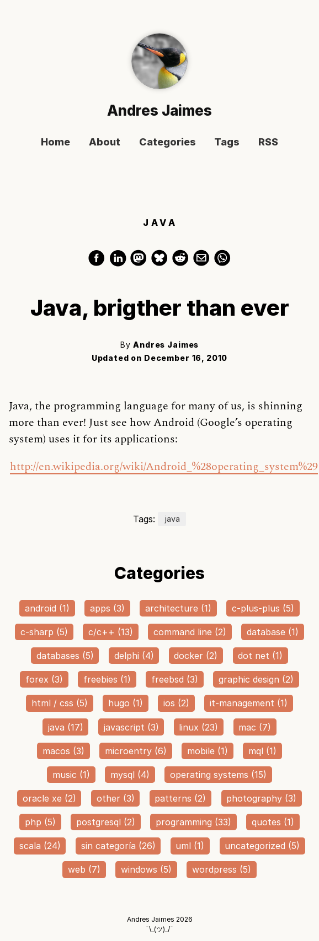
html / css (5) (59, 703)
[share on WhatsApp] (222, 262)
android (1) (47, 608)
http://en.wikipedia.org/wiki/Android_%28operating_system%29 (164, 466)
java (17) (65, 727)
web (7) (84, 869)
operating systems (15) (218, 774)
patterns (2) (180, 798)
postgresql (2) (105, 822)
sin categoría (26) (118, 845)
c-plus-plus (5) (263, 608)
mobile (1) (207, 750)
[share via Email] (203, 262)
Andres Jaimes (159, 110)
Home (55, 142)
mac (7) (254, 727)
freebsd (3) (174, 679)
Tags (227, 142)
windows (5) (146, 869)
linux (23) (198, 727)
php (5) (40, 822)
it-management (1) (249, 703)
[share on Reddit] (182, 262)
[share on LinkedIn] (119, 262)
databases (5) (65, 655)
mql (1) (262, 750)
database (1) (273, 631)
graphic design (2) (256, 679)
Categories (167, 142)
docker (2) (195, 655)
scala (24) (40, 845)
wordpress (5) (221, 869)
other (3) (116, 798)
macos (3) (63, 750)
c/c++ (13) (110, 631)
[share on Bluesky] (161, 262)
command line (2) (189, 631)
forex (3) (44, 679)
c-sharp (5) (44, 631)
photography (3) (261, 798)
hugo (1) (125, 703)
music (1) (71, 774)
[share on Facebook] (98, 262)
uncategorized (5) (262, 845)
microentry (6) (136, 750)
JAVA (160, 223)
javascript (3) (131, 727)
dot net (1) (260, 655)
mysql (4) (130, 774)
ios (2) (176, 703)
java (172, 519)
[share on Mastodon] (140, 262)
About (104, 142)
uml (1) (190, 845)
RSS (268, 142)
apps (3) (107, 608)
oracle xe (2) (49, 798)
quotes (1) (273, 822)
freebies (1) (107, 679)
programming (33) (193, 822)
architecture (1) (178, 608)
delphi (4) (134, 655)
